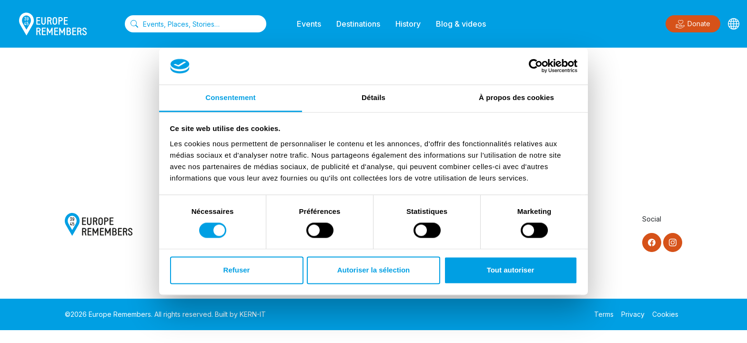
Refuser (236, 270)
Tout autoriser (511, 270)
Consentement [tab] (230, 97)
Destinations (358, 24)
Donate (693, 24)
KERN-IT (253, 314)
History (408, 24)
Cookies (665, 314)
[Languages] (733, 23)
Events (309, 24)
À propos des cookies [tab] (516, 97)
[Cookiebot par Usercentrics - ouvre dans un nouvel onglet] (535, 66)
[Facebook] (651, 242)
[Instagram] (672, 242)
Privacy (633, 314)
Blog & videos (461, 24)
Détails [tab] (373, 97)
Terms (604, 314)
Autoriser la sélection (373, 270)
